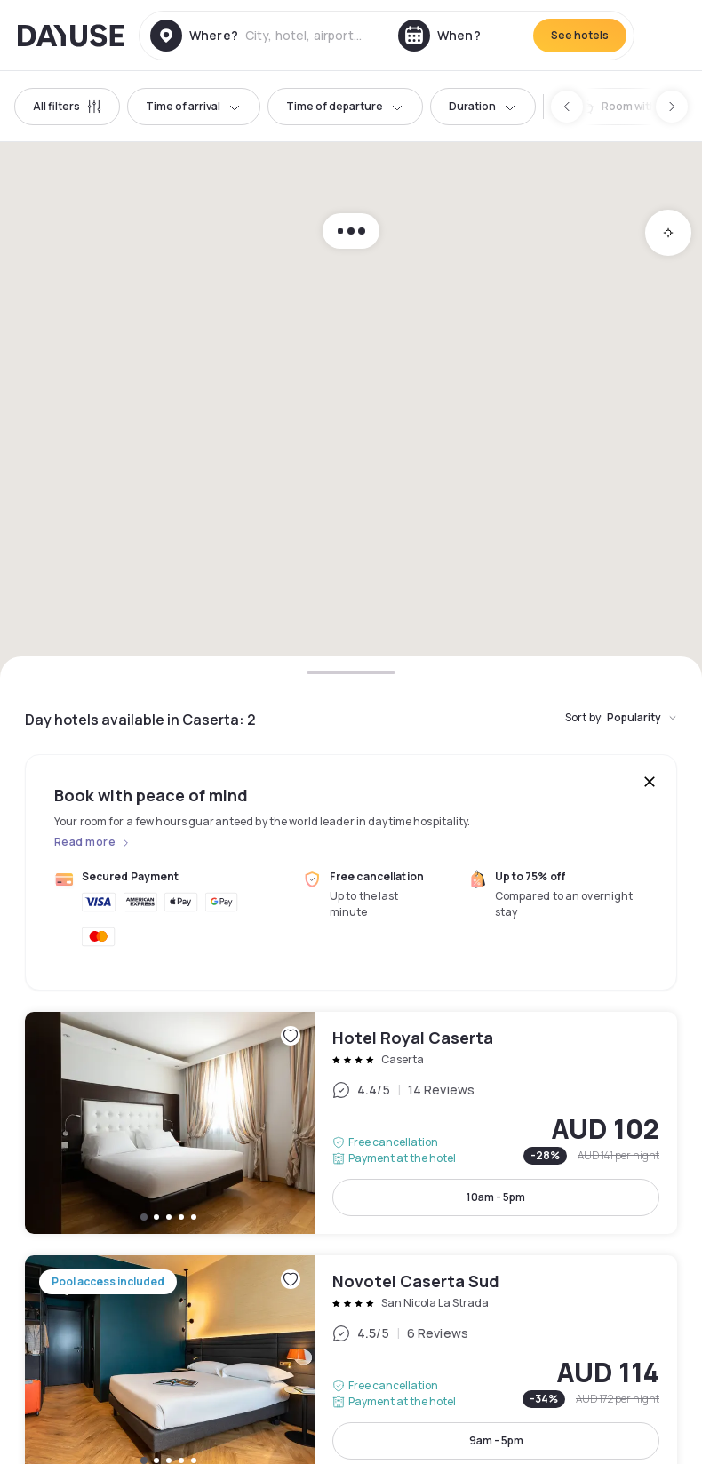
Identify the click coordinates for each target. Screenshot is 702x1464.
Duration (483, 106)
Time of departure (345, 106)
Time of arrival (194, 106)
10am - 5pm (496, 1197)
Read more (85, 842)
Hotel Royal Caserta (351, 1123)
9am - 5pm (496, 1440)
